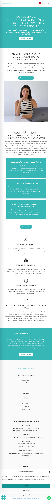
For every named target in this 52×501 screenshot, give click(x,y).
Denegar (26, 490)
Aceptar (26, 486)
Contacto (26, 409)
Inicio (26, 398)
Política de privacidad (28, 498)
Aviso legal (37, 498)
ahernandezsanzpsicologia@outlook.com (26, 453)
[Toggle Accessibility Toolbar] (3, 497)
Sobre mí (26, 401)
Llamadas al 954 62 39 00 (26, 446)
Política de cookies (17, 498)
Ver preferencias (26, 495)
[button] (49, 471)
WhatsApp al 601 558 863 (26, 444)
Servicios (26, 403)
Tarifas (26, 406)
